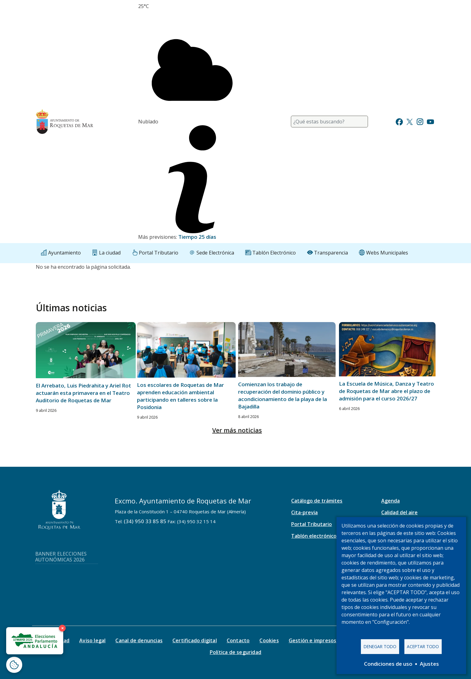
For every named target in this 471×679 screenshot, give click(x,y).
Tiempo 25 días (197, 236)
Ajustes (429, 663)
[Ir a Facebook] (399, 121)
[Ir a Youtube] (430, 121)
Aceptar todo (423, 646)
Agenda (390, 500)
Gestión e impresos (313, 640)
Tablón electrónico (314, 535)
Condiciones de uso (388, 663)
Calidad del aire (399, 512)
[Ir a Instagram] (419, 121)
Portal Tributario (311, 524)
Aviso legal (92, 640)
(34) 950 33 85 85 (145, 521)
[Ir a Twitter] (409, 121)
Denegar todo (380, 646)
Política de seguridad (235, 652)
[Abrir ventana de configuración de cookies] (14, 665)
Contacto (238, 640)
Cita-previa (304, 512)
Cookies (269, 640)
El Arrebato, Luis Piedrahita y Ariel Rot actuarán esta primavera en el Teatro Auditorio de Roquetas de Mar (83, 393)
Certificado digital (194, 640)
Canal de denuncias (139, 640)
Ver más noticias (237, 430)
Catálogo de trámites (316, 500)
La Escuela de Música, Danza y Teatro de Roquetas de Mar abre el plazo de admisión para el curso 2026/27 (386, 391)
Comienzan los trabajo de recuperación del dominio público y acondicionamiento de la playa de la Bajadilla (282, 395)
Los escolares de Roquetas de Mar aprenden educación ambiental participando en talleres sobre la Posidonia (180, 396)
